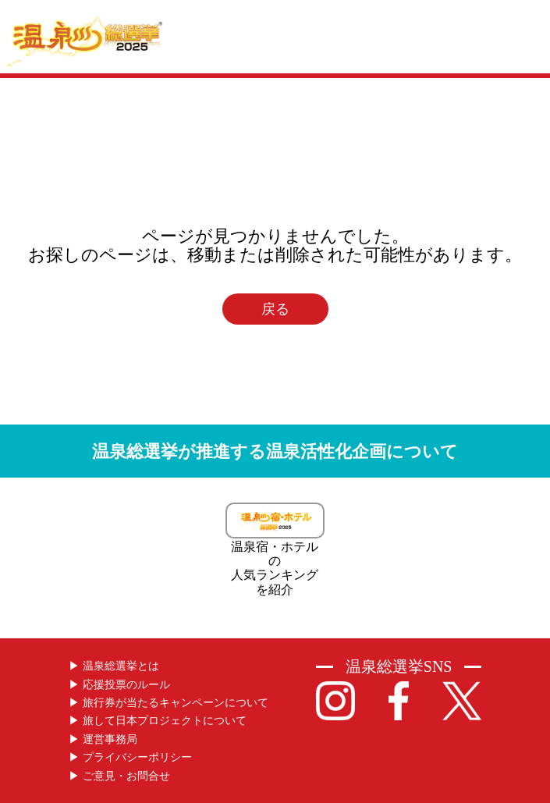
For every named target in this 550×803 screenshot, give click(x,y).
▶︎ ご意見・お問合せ (119, 776)
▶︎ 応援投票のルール (119, 685)
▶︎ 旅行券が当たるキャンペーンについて (168, 703)
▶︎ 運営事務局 (103, 739)
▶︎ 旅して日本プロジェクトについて (158, 721)
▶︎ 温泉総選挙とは (114, 666)
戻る (275, 309)
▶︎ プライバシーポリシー (130, 757)
